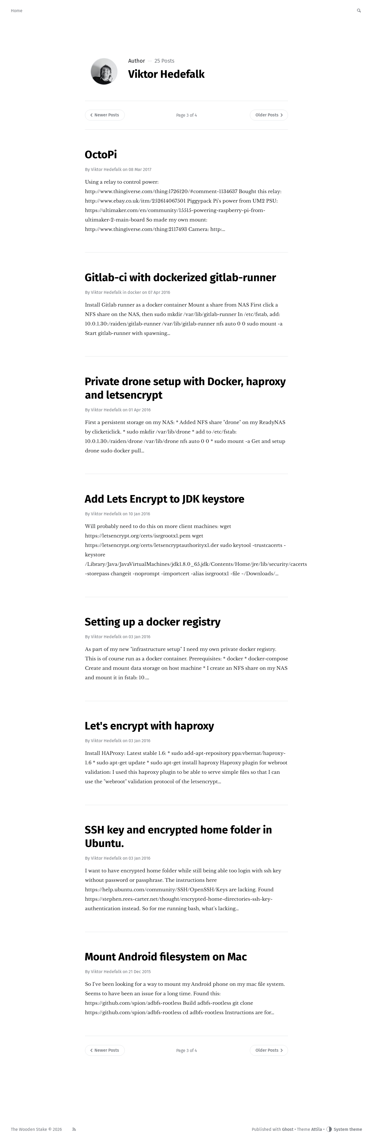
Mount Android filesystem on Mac (166, 956)
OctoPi (101, 154)
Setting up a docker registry (153, 622)
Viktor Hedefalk (106, 169)
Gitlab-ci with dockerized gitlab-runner (180, 277)
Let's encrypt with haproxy (149, 726)
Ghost (287, 1129)
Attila (316, 1129)
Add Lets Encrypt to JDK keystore (164, 499)
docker (134, 292)
